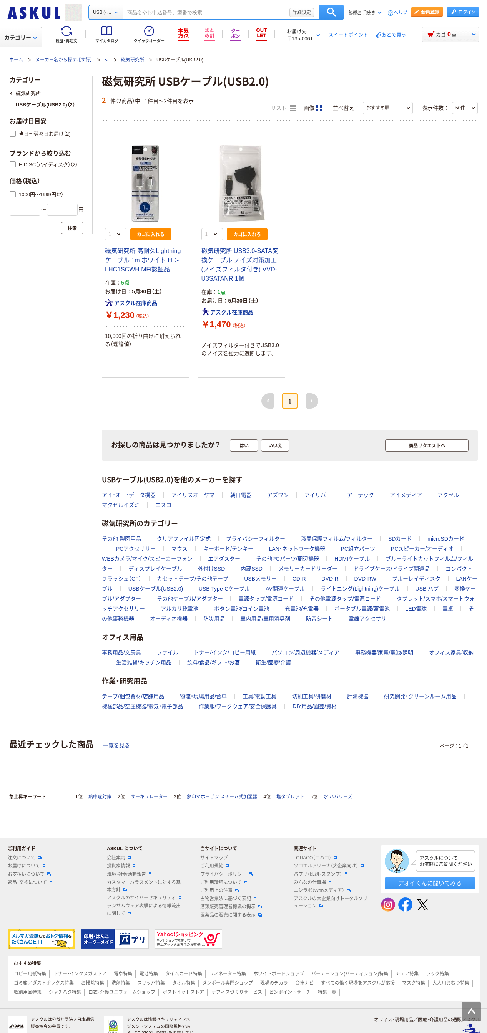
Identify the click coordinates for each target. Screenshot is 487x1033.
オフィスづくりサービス (236, 992)
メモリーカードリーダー (307, 569)
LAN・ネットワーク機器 (297, 549)
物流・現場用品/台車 (203, 696)
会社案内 (119, 858)
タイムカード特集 (183, 974)
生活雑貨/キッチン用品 (143, 662)
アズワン (278, 495)
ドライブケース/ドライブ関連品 (391, 569)
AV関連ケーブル (285, 589)
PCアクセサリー (136, 549)
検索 (331, 12)
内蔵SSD (252, 569)
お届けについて (27, 866)
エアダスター (224, 559)
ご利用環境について (224, 882)
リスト (283, 108)
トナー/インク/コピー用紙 (225, 652)
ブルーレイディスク (416, 579)
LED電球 (416, 609)
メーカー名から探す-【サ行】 (63, 60)
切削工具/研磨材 (311, 696)
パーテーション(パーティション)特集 (349, 974)
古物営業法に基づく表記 (228, 898)
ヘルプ (400, 12)
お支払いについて (29, 874)
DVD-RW (365, 579)
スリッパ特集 (151, 983)
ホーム (16, 60)
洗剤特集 (120, 983)
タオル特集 (183, 983)
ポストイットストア (183, 992)
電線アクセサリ (367, 619)
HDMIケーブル (352, 559)
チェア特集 (407, 974)
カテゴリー (20, 38)
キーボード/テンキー (228, 549)
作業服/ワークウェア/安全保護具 (238, 706)
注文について (25, 858)
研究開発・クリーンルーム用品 (420, 696)
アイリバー (317, 495)
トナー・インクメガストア (79, 974)
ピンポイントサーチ (290, 992)
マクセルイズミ (121, 505)
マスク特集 (413, 983)
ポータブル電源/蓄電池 (362, 609)
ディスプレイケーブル (155, 569)
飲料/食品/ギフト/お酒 (213, 662)
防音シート (319, 619)
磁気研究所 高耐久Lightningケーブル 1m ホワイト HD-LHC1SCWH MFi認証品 (143, 260)
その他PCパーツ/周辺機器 (287, 559)
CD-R (299, 579)
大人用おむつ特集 (450, 983)
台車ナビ (304, 983)
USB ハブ (427, 589)
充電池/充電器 (302, 609)
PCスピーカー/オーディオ (422, 549)
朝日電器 (241, 495)
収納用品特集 (28, 992)
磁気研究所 (132, 60)
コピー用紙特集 (30, 974)
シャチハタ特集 (65, 992)
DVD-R (329, 579)
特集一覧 (327, 992)
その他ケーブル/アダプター (190, 599)
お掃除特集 (92, 983)
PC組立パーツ (358, 549)
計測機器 (358, 696)
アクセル (448, 495)
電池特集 (149, 974)
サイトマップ (214, 858)
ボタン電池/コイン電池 (241, 609)
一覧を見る (116, 745)
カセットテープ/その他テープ (192, 579)
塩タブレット (290, 797)
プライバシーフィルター (255, 539)
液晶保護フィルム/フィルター (336, 539)
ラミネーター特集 (227, 974)
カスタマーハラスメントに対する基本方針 (144, 886)
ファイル (167, 652)
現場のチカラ (274, 983)
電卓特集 (123, 974)
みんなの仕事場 (313, 882)
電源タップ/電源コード (266, 599)
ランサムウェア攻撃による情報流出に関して (144, 909)
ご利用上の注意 (219, 890)
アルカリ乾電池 (179, 609)
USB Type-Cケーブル (224, 589)
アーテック (360, 495)
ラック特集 (437, 974)
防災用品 (214, 619)
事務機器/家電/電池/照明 (384, 652)
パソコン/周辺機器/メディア (305, 652)
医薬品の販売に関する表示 (231, 915)
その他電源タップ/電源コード (345, 599)
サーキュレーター (149, 797)
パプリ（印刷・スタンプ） (321, 874)
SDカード (400, 539)
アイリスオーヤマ (192, 495)
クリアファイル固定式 (184, 539)
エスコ (163, 505)
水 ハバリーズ (338, 797)
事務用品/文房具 (121, 652)
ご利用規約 (214, 866)
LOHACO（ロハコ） (316, 858)
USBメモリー (260, 579)
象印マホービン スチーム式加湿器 (222, 797)
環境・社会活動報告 (129, 874)
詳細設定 (302, 12)
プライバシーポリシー (226, 874)
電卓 (447, 609)
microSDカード (445, 539)
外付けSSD (211, 569)
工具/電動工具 (259, 696)
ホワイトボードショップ (278, 974)
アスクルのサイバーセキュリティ (144, 898)
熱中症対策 (99, 797)
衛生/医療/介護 (273, 662)
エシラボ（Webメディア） (322, 890)
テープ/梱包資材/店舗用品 (133, 696)
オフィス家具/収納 (451, 652)
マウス (179, 549)
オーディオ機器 (169, 619)
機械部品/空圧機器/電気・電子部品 (142, 706)
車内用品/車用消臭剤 (265, 619)
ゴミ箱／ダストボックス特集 (44, 983)
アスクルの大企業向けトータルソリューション (330, 902)
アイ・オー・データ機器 (129, 495)
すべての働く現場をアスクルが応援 (358, 983)
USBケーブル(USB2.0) (155, 589)
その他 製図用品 (121, 539)
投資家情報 (121, 866)
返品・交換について (30, 882)
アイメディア (406, 495)
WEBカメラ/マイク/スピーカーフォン (147, 559)
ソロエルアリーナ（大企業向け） (329, 866)
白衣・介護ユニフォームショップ (121, 992)
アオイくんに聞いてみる (430, 883)
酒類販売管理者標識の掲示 (231, 906)
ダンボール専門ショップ (227, 983)
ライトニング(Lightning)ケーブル (360, 589)
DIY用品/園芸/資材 (315, 706)
